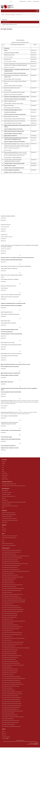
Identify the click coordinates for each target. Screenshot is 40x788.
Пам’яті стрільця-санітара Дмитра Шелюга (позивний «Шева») (11, 699)
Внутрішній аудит (4, 473)
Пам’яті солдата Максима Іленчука (7, 636)
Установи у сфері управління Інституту (9, 24)
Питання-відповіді (4, 522)
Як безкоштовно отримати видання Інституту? (8, 496)
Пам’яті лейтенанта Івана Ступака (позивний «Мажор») (10, 559)
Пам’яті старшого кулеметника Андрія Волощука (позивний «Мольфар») (12, 611)
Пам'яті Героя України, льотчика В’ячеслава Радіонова (10, 657)
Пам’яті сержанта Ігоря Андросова (7, 592)
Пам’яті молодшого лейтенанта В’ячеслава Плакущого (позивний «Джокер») (13, 588)
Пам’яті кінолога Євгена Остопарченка (7, 674)
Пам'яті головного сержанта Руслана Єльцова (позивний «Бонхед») (12, 705)
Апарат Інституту (6, 22)
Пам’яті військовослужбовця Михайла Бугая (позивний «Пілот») (11, 552)
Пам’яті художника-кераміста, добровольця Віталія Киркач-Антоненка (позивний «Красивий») (15, 647)
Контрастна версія (36, 1)
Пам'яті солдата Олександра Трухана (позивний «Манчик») (10, 605)
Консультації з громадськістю (6, 494)
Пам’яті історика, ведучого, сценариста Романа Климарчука (10, 686)
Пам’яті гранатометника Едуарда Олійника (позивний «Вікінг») (11, 680)
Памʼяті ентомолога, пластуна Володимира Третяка (9, 617)
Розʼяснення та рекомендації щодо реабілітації (9, 514)
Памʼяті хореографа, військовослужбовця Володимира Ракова (11, 565)
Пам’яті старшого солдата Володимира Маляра (9, 659)
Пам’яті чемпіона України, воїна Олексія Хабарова (9, 651)
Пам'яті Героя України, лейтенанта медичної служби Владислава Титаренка (13, 716)
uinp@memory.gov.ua (7, 736)
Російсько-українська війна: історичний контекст (9, 537)
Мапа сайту (29, 1)
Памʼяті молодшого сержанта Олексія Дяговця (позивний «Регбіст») (12, 607)
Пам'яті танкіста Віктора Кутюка (6, 640)
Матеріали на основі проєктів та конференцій (8, 545)
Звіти (2, 467)
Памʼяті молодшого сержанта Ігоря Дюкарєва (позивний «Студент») (12, 634)
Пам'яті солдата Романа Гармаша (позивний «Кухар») (10, 613)
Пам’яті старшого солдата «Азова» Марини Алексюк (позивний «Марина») (12, 642)
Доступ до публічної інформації (6, 492)
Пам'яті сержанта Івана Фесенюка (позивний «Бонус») (10, 567)
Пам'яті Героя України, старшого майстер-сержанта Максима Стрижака (12, 594)
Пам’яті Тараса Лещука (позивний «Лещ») (8, 573)
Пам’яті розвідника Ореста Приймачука (7, 580)
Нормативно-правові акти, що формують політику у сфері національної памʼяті (13, 485)
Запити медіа (4, 530)
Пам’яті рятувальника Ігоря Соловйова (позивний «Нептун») (10, 569)
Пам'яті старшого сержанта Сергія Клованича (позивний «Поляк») (11, 682)
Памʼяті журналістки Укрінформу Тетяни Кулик (8, 645)
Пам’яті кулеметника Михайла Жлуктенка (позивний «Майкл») (11, 707)
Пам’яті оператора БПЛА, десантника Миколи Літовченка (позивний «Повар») (13, 638)
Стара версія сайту (22, 1)
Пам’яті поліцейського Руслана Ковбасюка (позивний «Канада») (11, 726)
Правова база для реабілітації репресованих (8, 512)
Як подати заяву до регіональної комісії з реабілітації (10, 520)
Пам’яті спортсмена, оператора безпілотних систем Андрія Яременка (12, 557)
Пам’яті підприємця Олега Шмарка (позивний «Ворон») (10, 661)
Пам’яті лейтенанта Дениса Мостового (7, 603)
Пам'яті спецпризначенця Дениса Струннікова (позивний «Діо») (11, 676)
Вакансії (3, 471)
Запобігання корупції (5, 475)
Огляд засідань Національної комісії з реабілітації (9, 518)
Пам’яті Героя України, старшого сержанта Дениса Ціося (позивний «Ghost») (13, 609)
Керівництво (20, 19)
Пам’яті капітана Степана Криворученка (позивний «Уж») (10, 624)
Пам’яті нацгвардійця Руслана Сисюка (7, 630)
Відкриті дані (4, 498)
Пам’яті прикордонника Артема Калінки (8, 718)
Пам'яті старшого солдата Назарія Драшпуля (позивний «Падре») (11, 590)
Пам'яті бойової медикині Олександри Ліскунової (9, 672)
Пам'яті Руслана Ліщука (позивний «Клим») (8, 582)
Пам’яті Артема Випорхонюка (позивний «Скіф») (9, 586)
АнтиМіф (3, 541)
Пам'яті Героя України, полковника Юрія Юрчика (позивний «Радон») (12, 632)
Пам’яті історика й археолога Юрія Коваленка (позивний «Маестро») (12, 691)
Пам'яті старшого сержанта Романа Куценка (8, 724)
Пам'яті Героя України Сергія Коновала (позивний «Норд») (10, 720)
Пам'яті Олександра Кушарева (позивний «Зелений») (9, 714)
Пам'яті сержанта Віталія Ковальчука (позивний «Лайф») (10, 695)
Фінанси (3, 507)
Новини (3, 527)
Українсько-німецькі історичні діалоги (7, 543)
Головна (3, 14)
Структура (13, 14)
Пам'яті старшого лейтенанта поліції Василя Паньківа (10, 649)
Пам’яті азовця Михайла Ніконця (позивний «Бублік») (10, 668)
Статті (3, 539)
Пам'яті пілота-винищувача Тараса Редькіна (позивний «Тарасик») (11, 550)
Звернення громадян (5, 490)
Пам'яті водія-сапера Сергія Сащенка (7, 619)
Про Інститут (8, 14)
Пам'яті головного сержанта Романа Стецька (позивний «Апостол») (11, 697)
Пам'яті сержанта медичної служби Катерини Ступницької (10, 628)
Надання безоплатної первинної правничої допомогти (10, 505)
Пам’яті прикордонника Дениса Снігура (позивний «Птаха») (10, 561)
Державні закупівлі (5, 500)
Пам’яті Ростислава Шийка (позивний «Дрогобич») (9, 653)
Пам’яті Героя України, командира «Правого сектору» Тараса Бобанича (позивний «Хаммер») (15, 571)
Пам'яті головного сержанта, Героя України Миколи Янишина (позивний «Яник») (13, 678)
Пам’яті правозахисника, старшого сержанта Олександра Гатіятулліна (12, 626)
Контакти (4, 729)
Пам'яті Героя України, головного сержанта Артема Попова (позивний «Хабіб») (13, 601)
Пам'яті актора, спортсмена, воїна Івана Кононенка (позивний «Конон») (12, 584)
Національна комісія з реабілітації (7, 516)
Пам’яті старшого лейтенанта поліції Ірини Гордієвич (9, 615)
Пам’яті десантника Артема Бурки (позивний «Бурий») (10, 670)
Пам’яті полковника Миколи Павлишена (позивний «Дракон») (11, 663)
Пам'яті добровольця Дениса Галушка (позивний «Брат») (10, 722)
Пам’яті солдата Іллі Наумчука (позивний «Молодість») (10, 575)
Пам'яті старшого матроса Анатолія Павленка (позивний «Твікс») (11, 701)
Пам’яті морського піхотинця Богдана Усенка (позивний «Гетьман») (11, 655)
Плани (3, 465)
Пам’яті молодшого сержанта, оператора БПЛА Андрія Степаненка (11, 703)
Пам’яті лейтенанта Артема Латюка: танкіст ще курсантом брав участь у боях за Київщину (15, 563)
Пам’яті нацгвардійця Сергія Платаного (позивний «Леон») (10, 596)
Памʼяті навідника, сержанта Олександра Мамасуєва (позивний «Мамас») (12, 684)
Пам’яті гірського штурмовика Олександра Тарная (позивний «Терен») (12, 693)
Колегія (3, 469)
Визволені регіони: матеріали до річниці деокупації (9, 535)
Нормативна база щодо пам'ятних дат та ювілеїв (9, 483)
